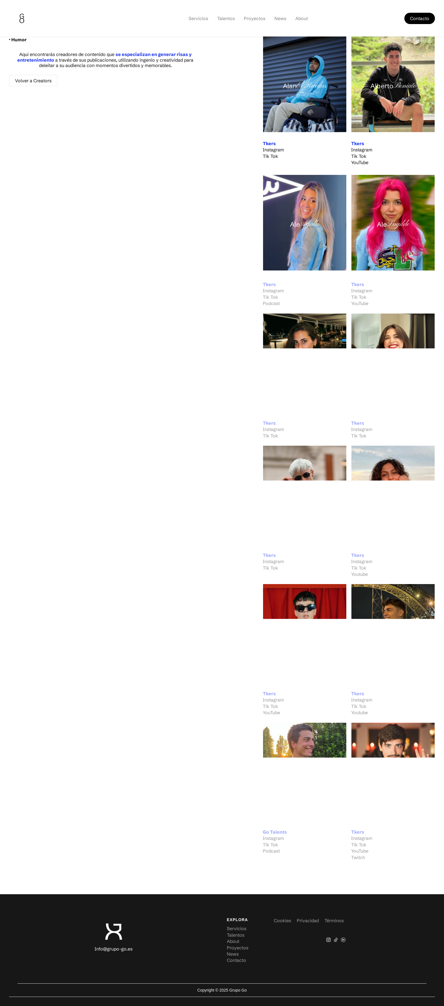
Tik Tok (270, 157)
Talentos (226, 18)
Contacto (419, 18)
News (280, 18)
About (301, 18)
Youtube (359, 576)
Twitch (358, 859)
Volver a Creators (33, 82)
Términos (334, 920)
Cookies (282, 920)
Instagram (273, 150)
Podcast (271, 305)
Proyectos (254, 18)
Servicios (198, 18)
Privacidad (308, 920)
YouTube (359, 163)
